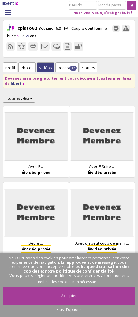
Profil (10, 68)
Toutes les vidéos (19, 98)
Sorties (88, 68)
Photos (27, 68)
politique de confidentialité (85, 271)
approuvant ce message (91, 262)
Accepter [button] (69, 295)
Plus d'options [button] (69, 309)
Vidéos (45, 68)
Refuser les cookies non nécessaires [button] (69, 282)
